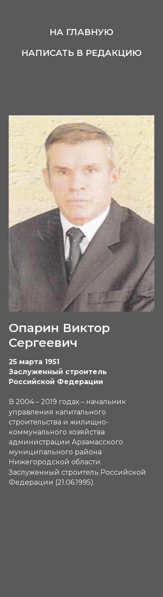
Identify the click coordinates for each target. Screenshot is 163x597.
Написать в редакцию (81, 53)
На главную (81, 32)
